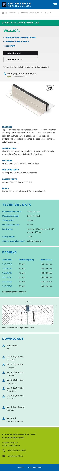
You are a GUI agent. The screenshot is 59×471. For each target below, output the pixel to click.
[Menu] (55, 4)
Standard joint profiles (30, 13)
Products (12, 13)
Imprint (21, 467)
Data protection (34, 467)
